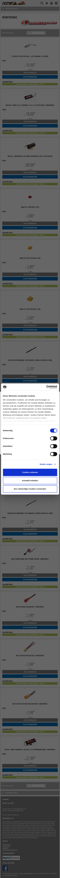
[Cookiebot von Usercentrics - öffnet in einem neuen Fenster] (46, 387)
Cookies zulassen (30, 472)
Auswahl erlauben (30, 480)
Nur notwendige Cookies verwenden (30, 489)
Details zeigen (46, 464)
